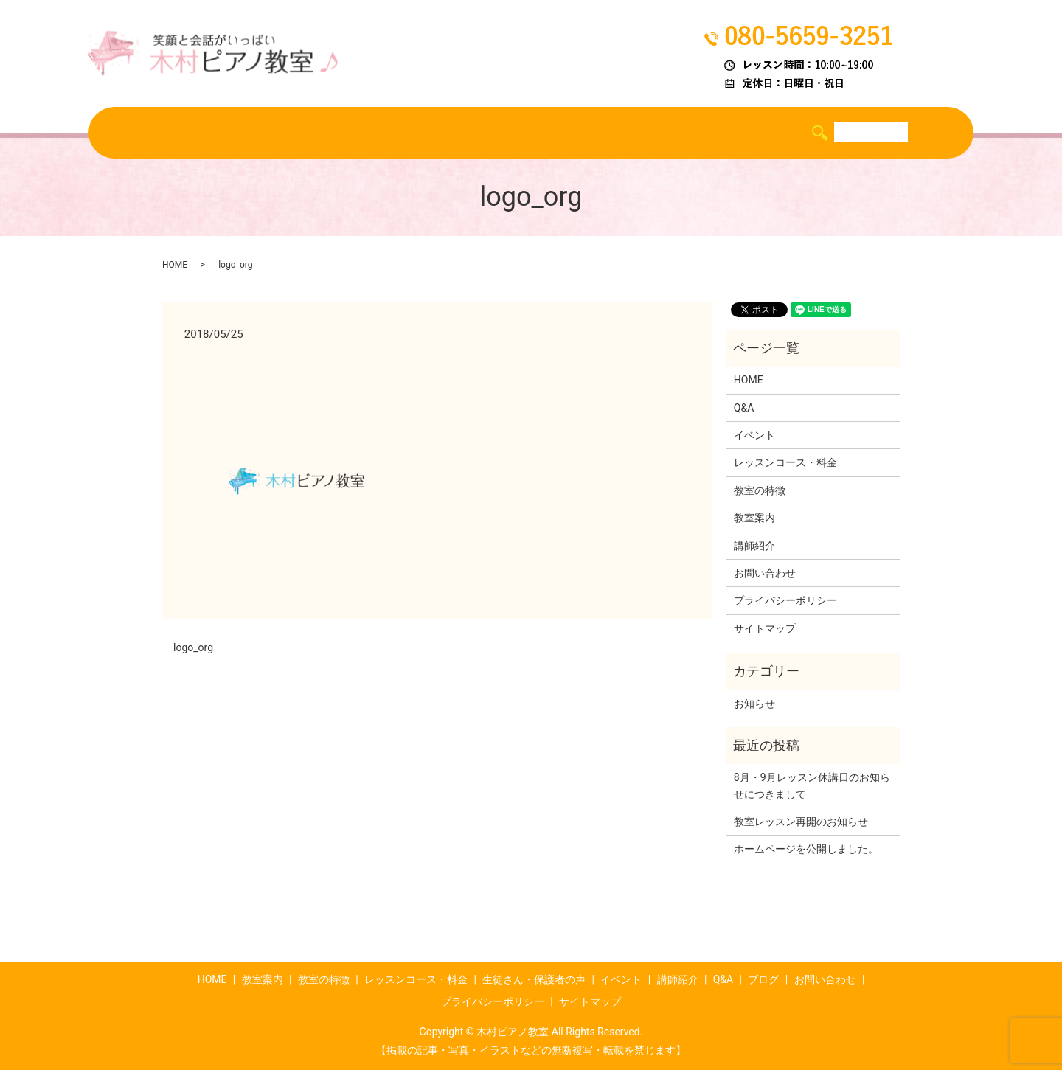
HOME (155, 133)
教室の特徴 (286, 133)
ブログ (795, 133)
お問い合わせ (765, 576)
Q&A (746, 133)
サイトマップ (765, 631)
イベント (624, 133)
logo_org (193, 650)
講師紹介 (690, 133)
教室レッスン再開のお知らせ (801, 824)
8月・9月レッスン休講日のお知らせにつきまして (812, 788)
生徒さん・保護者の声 (524, 133)
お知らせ (754, 706)
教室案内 (214, 133)
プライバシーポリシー (785, 603)
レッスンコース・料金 (391, 133)
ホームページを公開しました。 (806, 852)
